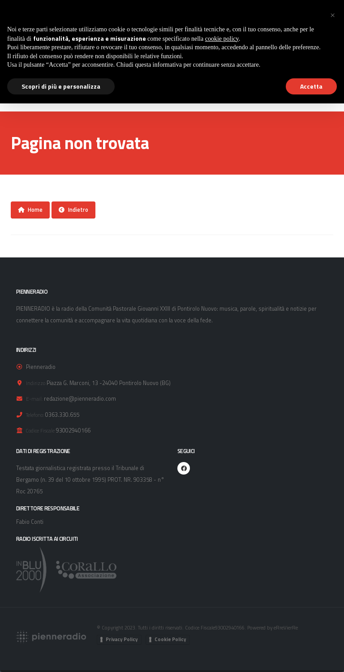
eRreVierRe (286, 627)
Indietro (73, 209)
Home (30, 209)
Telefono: (35, 415)
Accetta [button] (311, 86)
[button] (332, 14)
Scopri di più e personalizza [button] (61, 86)
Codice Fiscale (40, 430)
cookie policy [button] (222, 38)
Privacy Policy (122, 639)
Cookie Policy (170, 639)
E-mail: (34, 398)
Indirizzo (35, 383)
